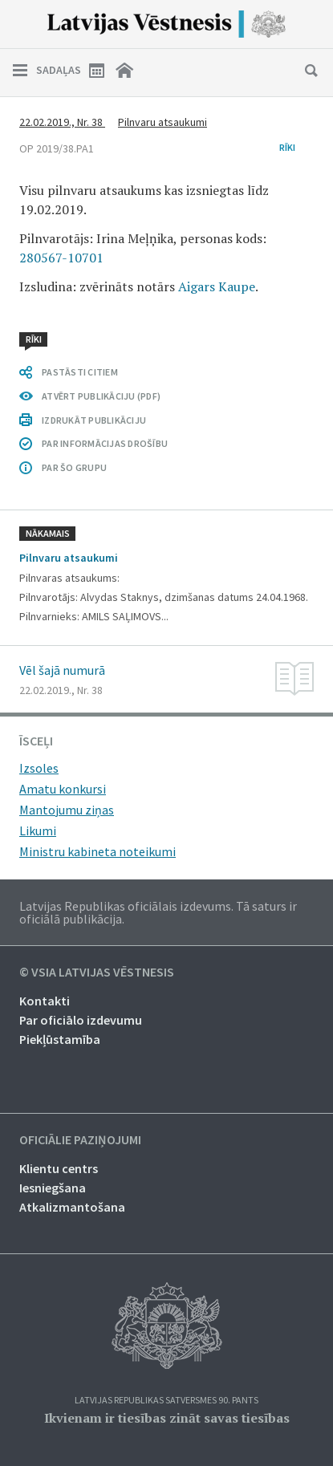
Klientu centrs (58, 1168)
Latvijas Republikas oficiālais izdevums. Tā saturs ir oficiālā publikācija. (158, 912)
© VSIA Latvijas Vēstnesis (96, 972)
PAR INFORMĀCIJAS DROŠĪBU (105, 443)
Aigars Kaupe (216, 286)
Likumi (37, 830)
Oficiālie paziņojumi (80, 1140)
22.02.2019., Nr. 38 (62, 122)
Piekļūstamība (59, 1039)
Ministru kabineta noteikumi (97, 851)
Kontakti (44, 1001)
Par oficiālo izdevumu (80, 1020)
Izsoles (39, 768)
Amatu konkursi (62, 789)
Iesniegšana (52, 1188)
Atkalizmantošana (72, 1207)
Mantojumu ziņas (66, 810)
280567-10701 (61, 257)
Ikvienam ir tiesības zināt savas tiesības (167, 1418)
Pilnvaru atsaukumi (162, 122)
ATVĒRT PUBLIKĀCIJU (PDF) (101, 396)
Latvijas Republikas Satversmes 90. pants (166, 1400)
